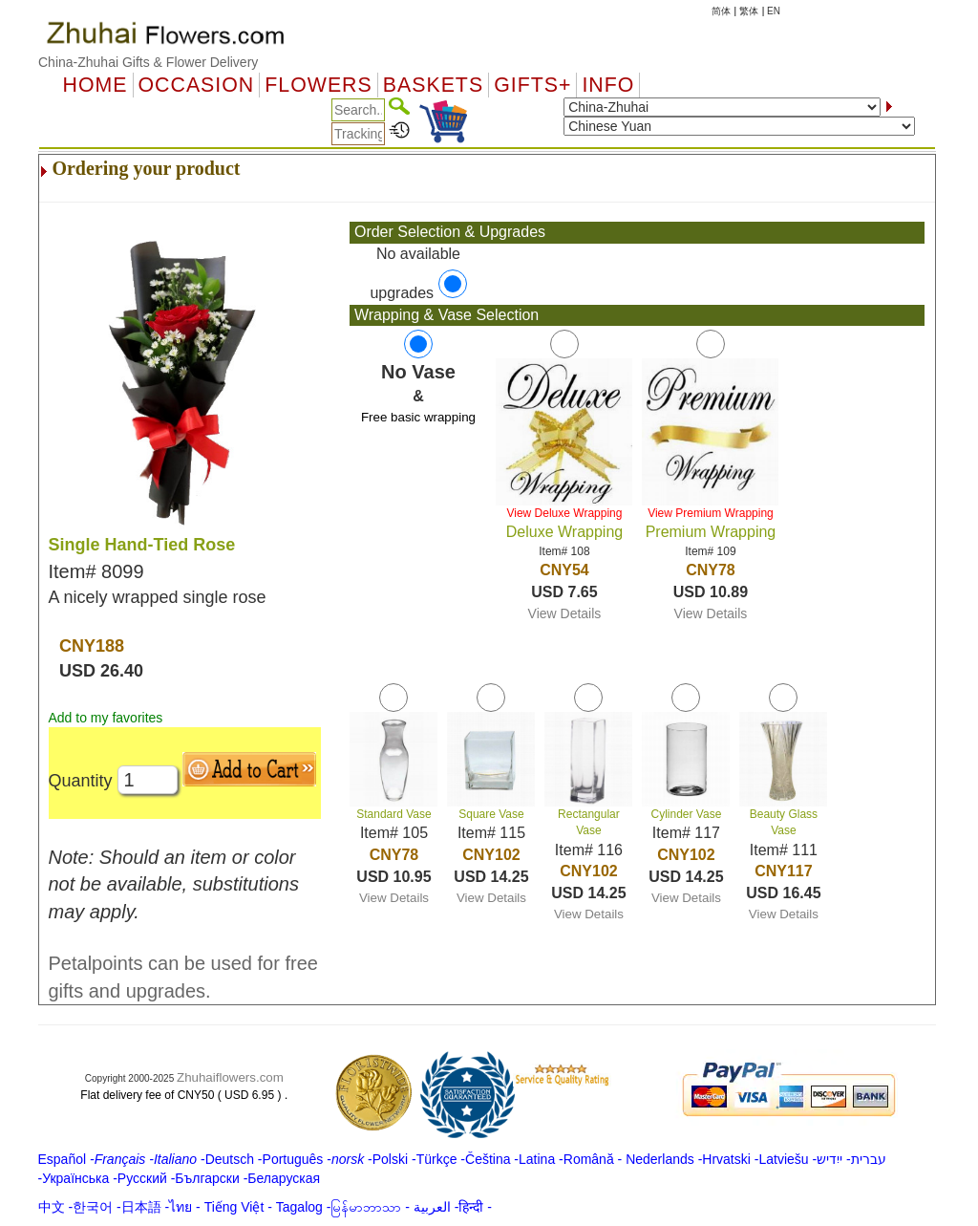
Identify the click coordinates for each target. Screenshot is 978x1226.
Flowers (318, 85)
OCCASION (196, 85)
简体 (721, 11)
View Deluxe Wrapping (564, 513)
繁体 (748, 11)
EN (773, 11)
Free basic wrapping (418, 417)
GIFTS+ (532, 85)
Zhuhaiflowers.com (230, 1077)
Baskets (433, 85)
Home (95, 85)
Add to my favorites (106, 717)
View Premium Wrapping (711, 513)
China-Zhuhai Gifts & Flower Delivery (148, 62)
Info (608, 85)
